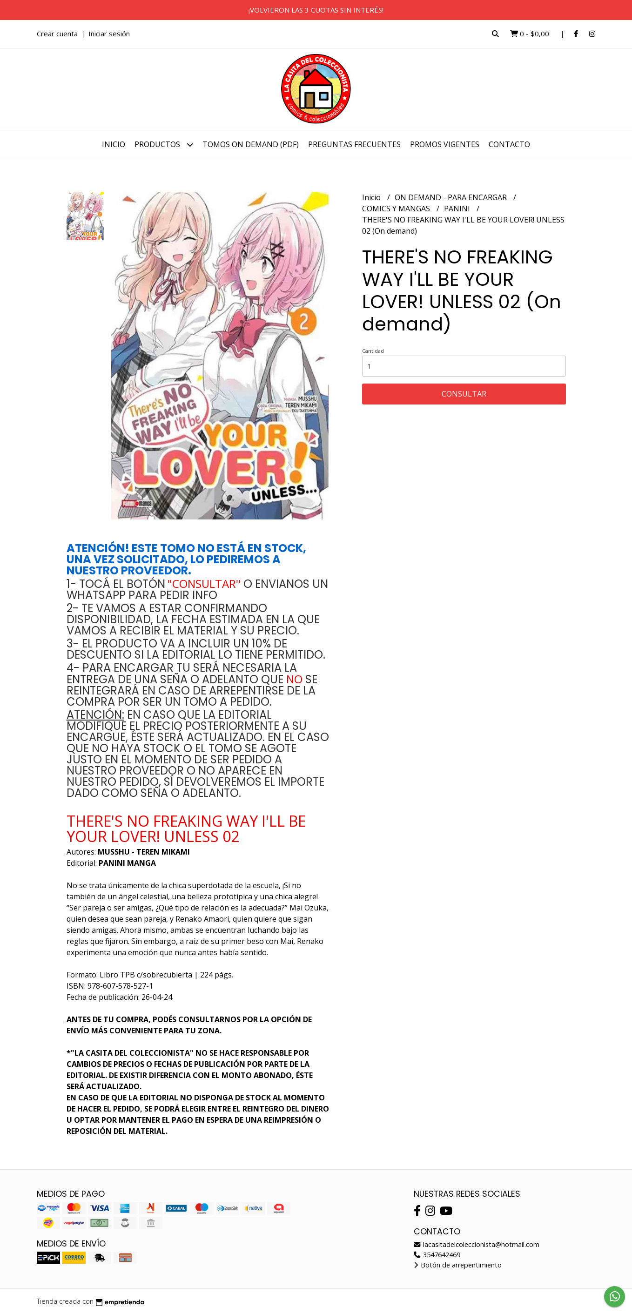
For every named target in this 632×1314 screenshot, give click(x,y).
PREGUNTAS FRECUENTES (354, 144)
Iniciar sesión (109, 33)
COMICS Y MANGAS (397, 208)
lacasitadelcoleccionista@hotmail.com (476, 1244)
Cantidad (373, 350)
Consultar (464, 394)
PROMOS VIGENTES (444, 144)
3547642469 (437, 1254)
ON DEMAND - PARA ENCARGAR (452, 197)
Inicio (113, 144)
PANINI (458, 208)
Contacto (509, 144)
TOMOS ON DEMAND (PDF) (250, 144)
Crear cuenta (57, 33)
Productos (163, 144)
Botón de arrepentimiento (458, 1264)
